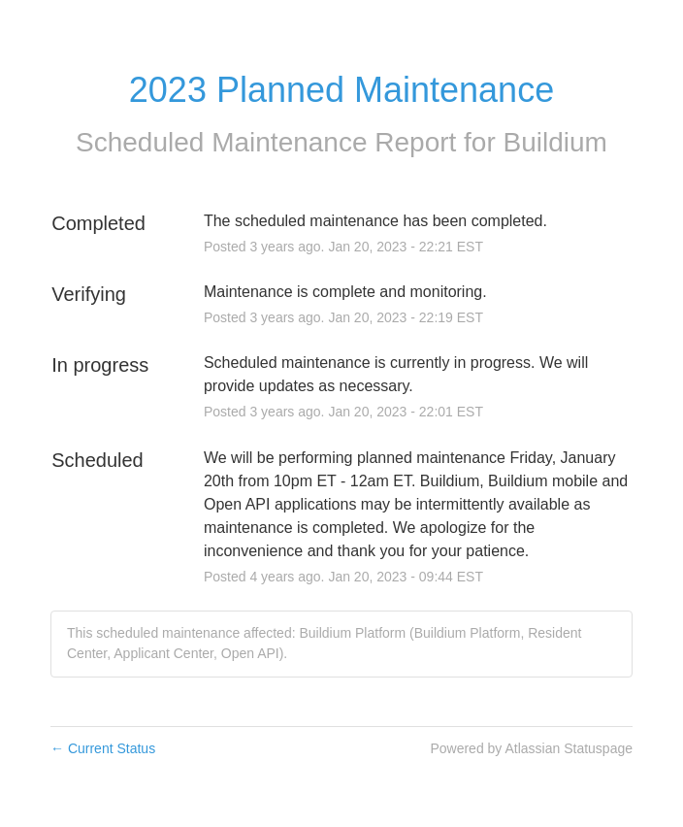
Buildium (555, 142)
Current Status (102, 748)
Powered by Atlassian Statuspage (531, 748)
